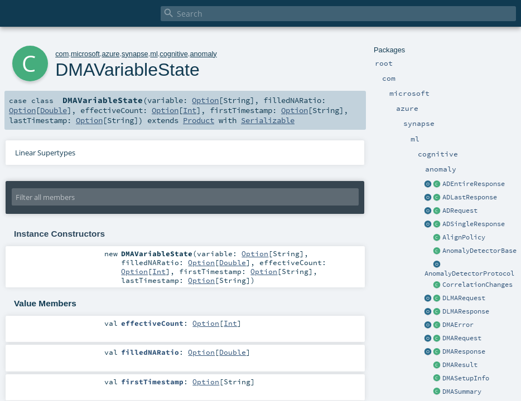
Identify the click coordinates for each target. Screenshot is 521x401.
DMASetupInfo (465, 378)
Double (53, 110)
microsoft (85, 54)
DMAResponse (463, 351)
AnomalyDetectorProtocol (469, 273)
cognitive (174, 54)
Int (189, 110)
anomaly (203, 54)
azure (110, 54)
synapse (135, 54)
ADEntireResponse (473, 184)
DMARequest (461, 338)
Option (205, 100)
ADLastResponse (469, 197)
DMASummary (461, 391)
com (62, 54)
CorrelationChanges (477, 284)
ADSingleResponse (473, 224)
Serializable (268, 120)
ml (154, 54)
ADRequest (459, 210)
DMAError (458, 325)
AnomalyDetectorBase (479, 251)
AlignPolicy (463, 237)
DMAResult (459, 365)
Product (198, 120)
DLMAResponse (465, 311)
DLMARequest (463, 298)
